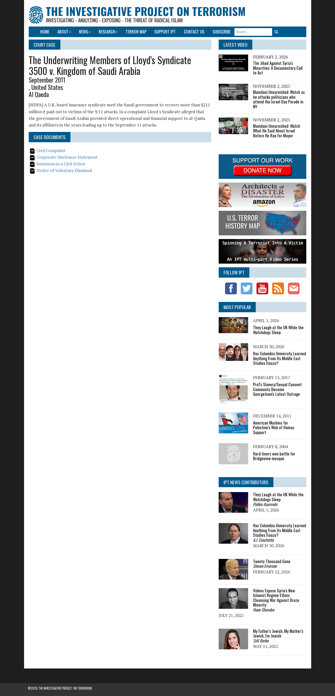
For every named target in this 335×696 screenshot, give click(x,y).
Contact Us (194, 31)
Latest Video (235, 44)
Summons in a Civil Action (61, 164)
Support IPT (165, 31)
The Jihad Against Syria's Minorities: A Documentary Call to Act (278, 68)
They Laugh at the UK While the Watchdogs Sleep (278, 329)
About (64, 31)
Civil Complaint (51, 150)
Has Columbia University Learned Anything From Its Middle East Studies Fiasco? (279, 358)
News (85, 31)
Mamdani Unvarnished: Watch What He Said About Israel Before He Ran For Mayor (276, 131)
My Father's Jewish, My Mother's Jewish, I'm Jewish (278, 633)
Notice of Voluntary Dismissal (64, 170)
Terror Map (136, 31)
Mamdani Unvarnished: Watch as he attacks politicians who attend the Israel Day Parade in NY (279, 99)
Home (44, 31)
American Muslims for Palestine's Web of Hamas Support (273, 427)
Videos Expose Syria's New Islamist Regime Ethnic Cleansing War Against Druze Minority (276, 597)
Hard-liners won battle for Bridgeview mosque (274, 456)
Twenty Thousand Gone (271, 561)
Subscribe (222, 31)
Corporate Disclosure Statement (67, 157)
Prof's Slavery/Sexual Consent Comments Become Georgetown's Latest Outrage (277, 389)
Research (108, 31)
